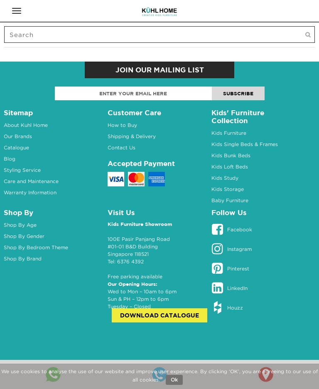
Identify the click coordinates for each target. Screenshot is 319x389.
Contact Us (121, 147)
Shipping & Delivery (132, 136)
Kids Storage (227, 189)
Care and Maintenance (31, 181)
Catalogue (16, 147)
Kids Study (224, 178)
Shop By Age (20, 225)
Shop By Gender (24, 236)
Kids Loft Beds (229, 166)
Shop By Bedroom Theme (36, 247)
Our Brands (18, 136)
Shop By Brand (23, 258)
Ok (174, 379)
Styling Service (22, 170)
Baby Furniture (229, 200)
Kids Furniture (228, 133)
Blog (9, 158)
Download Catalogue (159, 315)
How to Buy (122, 125)
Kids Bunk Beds (230, 155)
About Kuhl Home (26, 125)
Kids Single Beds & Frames (244, 144)
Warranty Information (30, 192)
